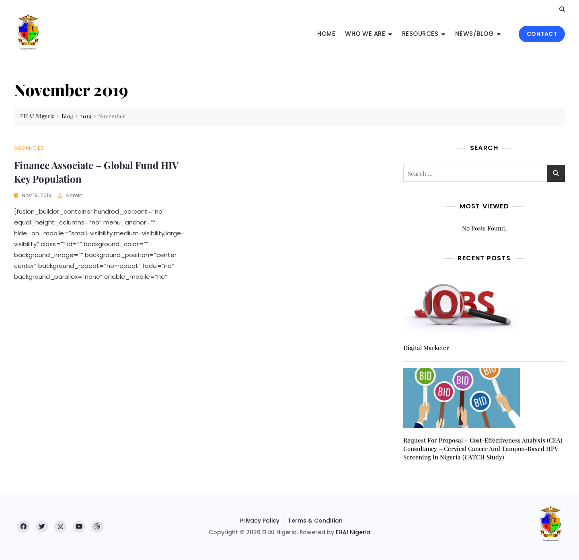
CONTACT (542, 34)
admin (74, 195)
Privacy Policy (259, 521)
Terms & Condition (315, 521)
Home (326, 33)
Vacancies (29, 148)
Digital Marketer (426, 348)
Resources (420, 33)
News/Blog (474, 33)
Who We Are (365, 33)
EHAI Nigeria (353, 532)
